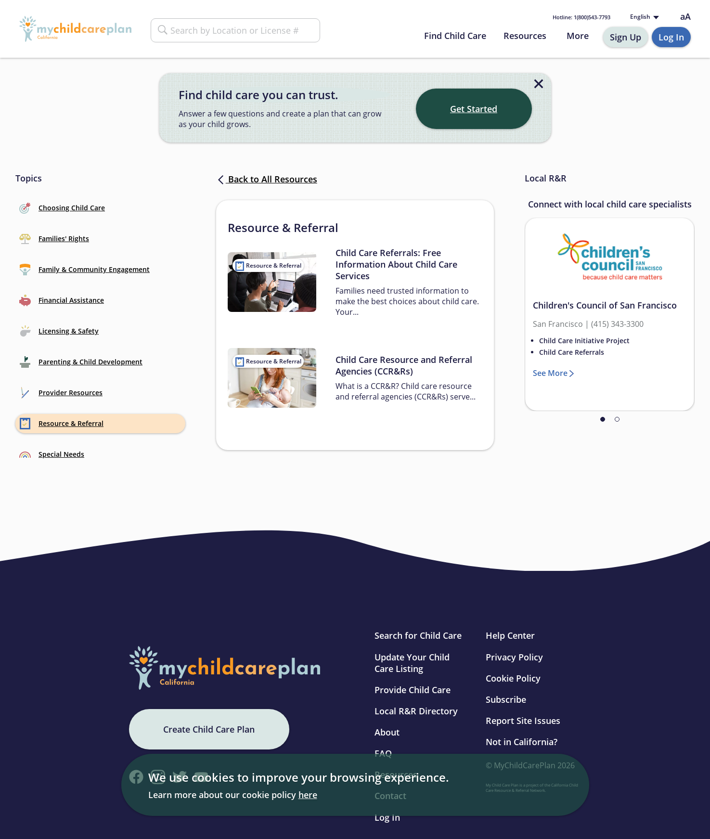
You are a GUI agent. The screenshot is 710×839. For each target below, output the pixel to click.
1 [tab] (602, 419)
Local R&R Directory (416, 711)
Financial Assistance (61, 300)
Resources (524, 35)
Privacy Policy (514, 657)
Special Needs (51, 454)
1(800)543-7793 (581, 17)
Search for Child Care (418, 635)
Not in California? (521, 742)
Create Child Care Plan (209, 729)
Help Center (510, 635)
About (387, 732)
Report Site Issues (523, 720)
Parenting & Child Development (80, 362)
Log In (671, 37)
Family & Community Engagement (84, 269)
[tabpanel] (609, 314)
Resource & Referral (61, 423)
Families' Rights (54, 239)
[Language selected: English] (643, 17)
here (307, 794)
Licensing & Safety (59, 331)
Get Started (473, 109)
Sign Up (625, 37)
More (578, 35)
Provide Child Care (412, 690)
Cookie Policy (513, 678)
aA (685, 16)
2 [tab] (617, 419)
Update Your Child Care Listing (412, 662)
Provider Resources (61, 393)
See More (550, 373)
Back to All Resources (266, 179)
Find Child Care (455, 35)
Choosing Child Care (62, 208)
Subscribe (506, 699)
